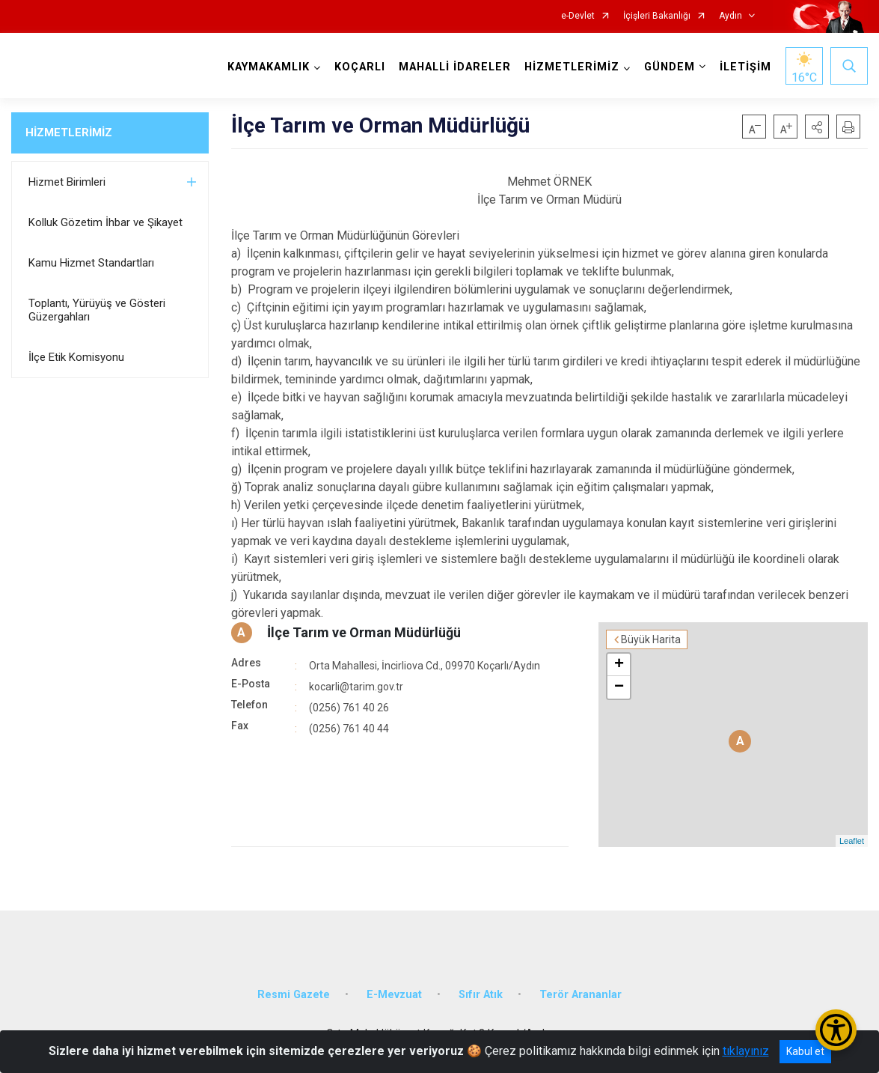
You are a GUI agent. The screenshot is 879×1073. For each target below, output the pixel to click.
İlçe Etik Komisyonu (76, 357)
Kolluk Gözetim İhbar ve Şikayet (105, 222)
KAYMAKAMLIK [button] (268, 67)
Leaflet (851, 840)
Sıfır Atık (481, 994)
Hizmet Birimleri (66, 182)
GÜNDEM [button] (669, 67)
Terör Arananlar (580, 994)
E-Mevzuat (394, 994)
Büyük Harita (651, 639)
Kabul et (805, 1051)
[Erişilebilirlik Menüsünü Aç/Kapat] (836, 1030)
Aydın (730, 16)
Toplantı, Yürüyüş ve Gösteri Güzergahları (96, 310)
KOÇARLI (359, 67)
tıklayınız (746, 1051)
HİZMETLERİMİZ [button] (571, 67)
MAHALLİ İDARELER (455, 67)
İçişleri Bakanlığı (656, 16)
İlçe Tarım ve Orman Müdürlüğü (364, 632)
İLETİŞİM (745, 67)
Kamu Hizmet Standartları (91, 263)
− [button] (619, 687)
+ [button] (619, 665)
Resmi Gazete (293, 994)
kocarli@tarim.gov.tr (356, 687)
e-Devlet (578, 16)
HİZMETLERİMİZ (68, 132)
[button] (817, 127)
